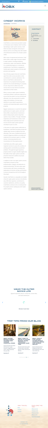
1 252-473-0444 (36, 38)
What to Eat (34, 414)
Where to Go (35, 409)
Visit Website (35, 40)
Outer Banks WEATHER (24, 394)
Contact (19, 409)
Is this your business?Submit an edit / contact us (37, 188)
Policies (19, 411)
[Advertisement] (24, 207)
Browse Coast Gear (24, 309)
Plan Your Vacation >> (6, 1)
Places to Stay (35, 412)
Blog (19, 407)
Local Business (7, 23)
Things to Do (35, 410)
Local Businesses (36, 416)
